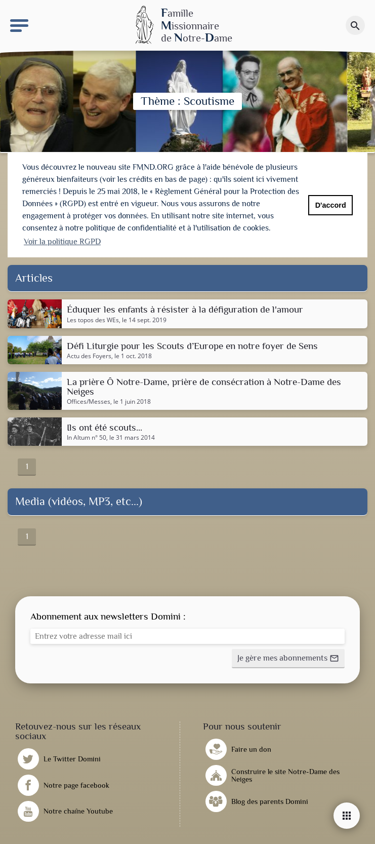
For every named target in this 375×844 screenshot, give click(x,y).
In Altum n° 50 (86, 436)
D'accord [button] (330, 205)
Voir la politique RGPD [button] (62, 241)
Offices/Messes (88, 400)
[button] (288, 657)
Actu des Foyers (89, 354)
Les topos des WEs (93, 318)
